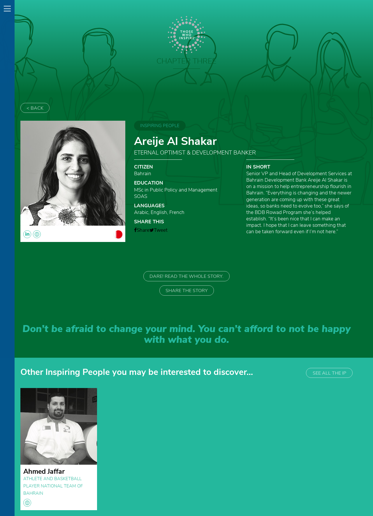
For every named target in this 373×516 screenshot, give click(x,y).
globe (27, 503)
